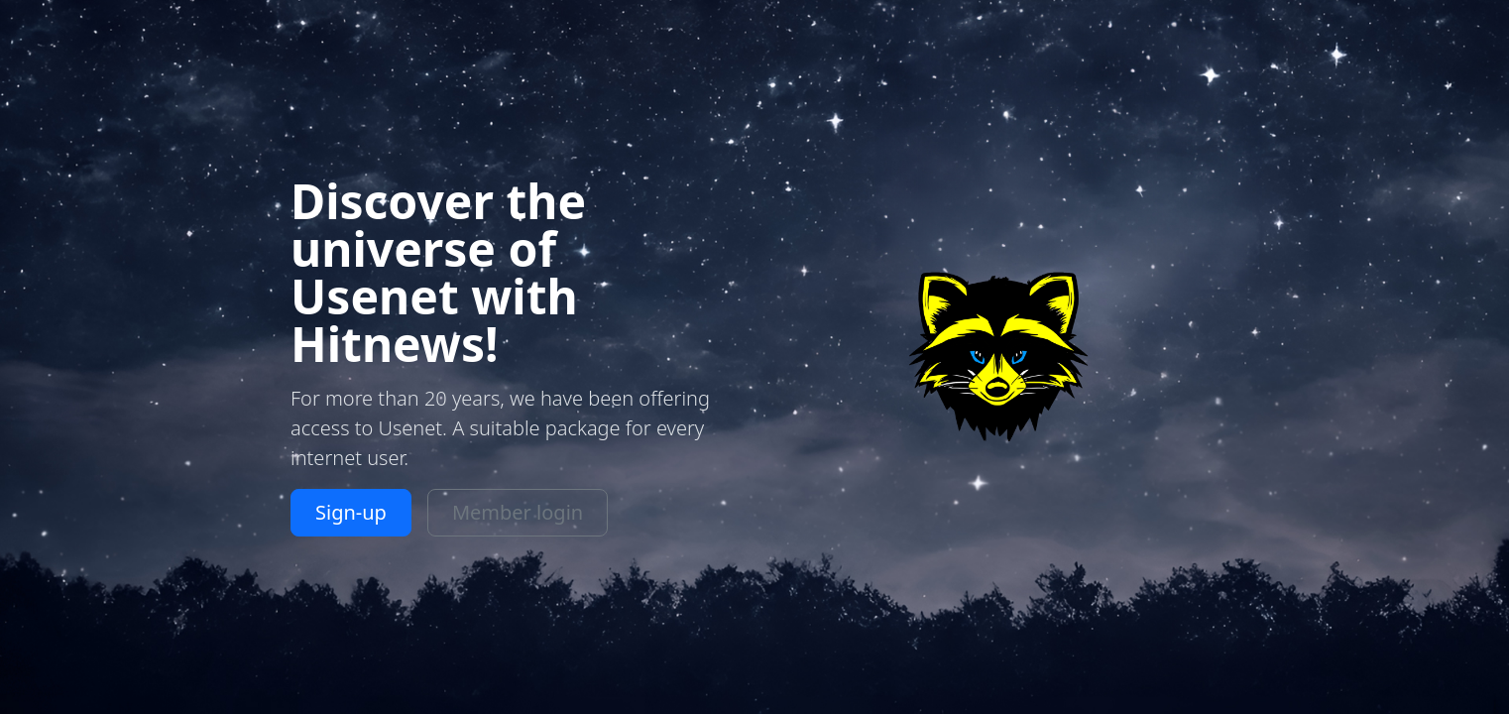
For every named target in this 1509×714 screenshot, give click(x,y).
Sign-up (351, 512)
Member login (517, 512)
